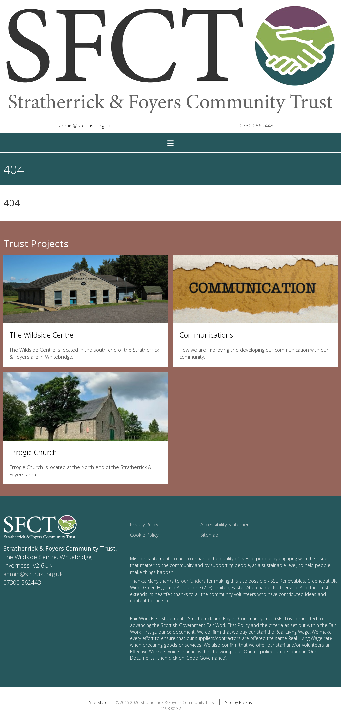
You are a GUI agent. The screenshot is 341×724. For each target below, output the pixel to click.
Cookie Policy (144, 535)
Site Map (97, 702)
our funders (193, 581)
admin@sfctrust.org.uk (84, 125)
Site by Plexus (238, 702)
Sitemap (209, 535)
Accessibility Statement (225, 524)
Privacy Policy (144, 524)
